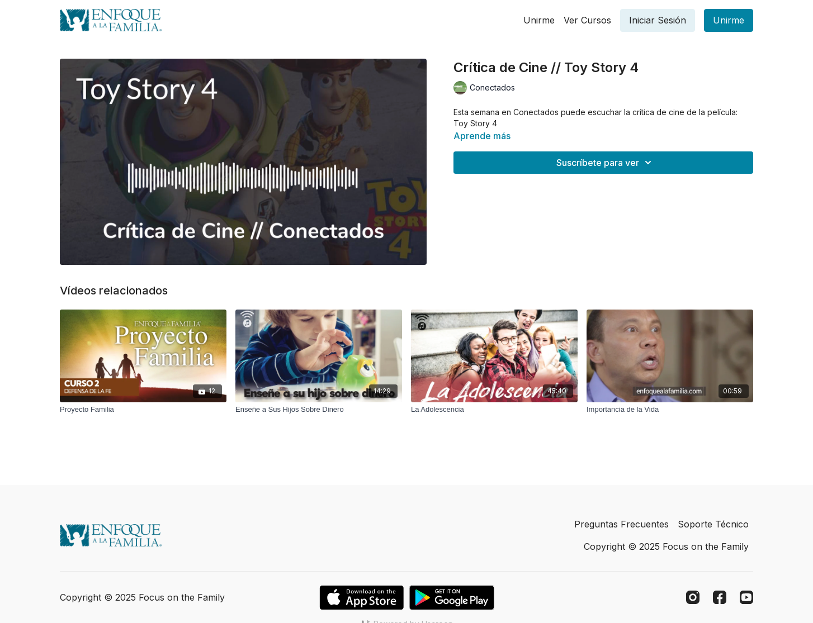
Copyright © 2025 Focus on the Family (666, 546)
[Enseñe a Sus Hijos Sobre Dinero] (318, 409)
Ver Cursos (587, 20)
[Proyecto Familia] (143, 409)
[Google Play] (452, 597)
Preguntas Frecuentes (621, 524)
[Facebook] (719, 597)
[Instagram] (692, 597)
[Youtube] (746, 597)
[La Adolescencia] (494, 409)
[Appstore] (361, 597)
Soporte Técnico (713, 524)
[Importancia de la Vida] (670, 409)
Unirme (539, 20)
